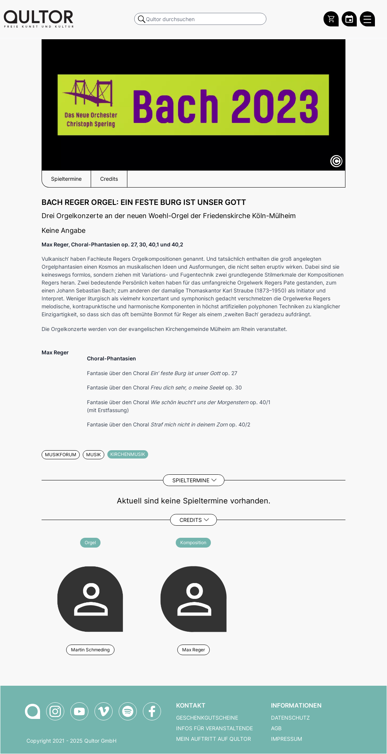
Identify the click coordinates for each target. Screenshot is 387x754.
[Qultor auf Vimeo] (103, 711)
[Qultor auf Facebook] (152, 711)
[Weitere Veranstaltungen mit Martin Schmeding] (90, 598)
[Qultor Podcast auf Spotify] (128, 711)
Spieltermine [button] (66, 179)
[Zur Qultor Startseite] (38, 19)
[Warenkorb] (331, 18)
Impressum (286, 739)
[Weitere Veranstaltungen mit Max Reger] (193, 598)
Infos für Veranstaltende (214, 728)
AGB (276, 728)
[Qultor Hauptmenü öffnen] (367, 18)
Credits (191, 520)
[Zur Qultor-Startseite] (32, 711)
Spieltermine (190, 480)
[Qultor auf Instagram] (55, 711)
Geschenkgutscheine (207, 718)
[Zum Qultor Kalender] (349, 18)
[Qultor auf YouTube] (79, 711)
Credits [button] (109, 179)
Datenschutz (290, 718)
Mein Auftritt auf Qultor (213, 739)
